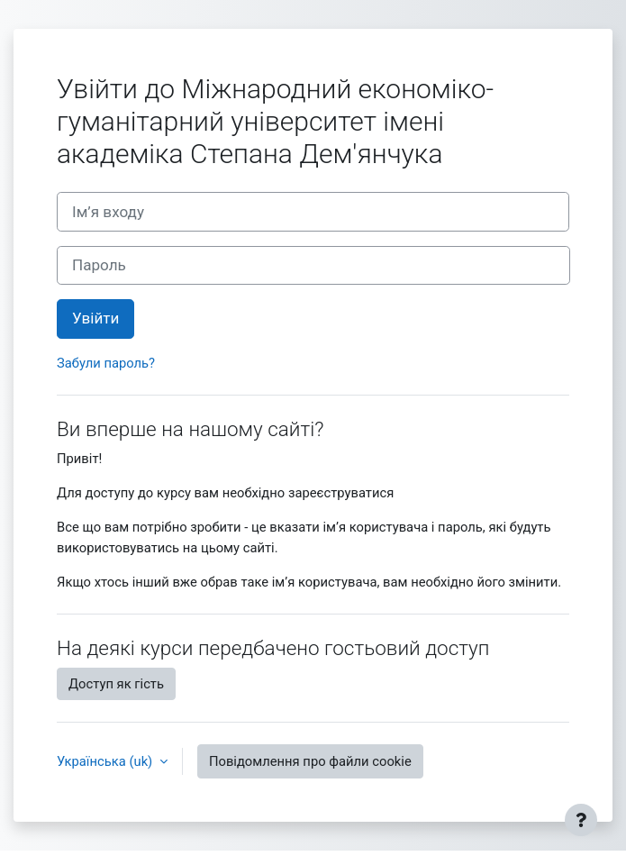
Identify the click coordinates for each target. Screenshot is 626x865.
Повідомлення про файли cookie (310, 761)
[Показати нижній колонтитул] (581, 820)
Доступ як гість (116, 684)
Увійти (95, 318)
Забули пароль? (106, 363)
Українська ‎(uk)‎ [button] (106, 761)
